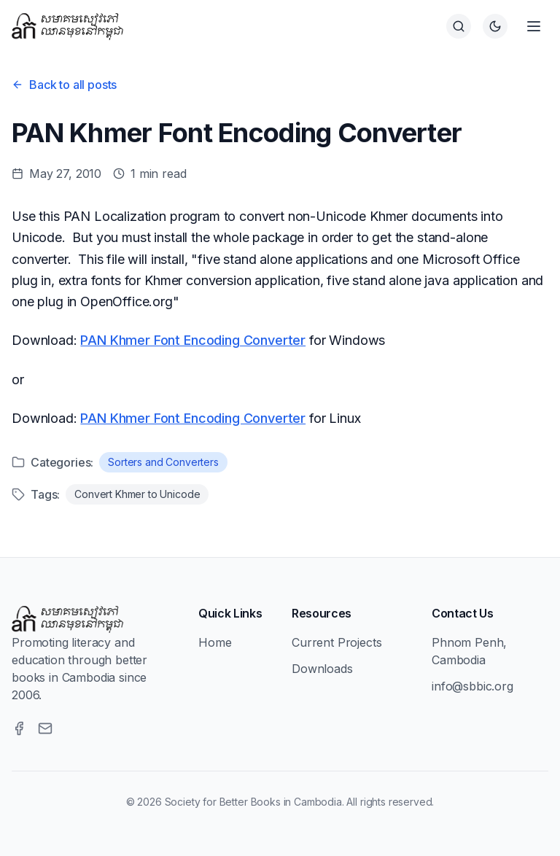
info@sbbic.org (472, 686)
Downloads (322, 668)
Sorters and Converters (163, 462)
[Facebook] (19, 728)
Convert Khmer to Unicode (137, 494)
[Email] (45, 728)
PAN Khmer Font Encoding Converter (193, 340)
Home (214, 642)
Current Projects (336, 642)
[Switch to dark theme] (495, 26)
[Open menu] (533, 26)
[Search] (458, 26)
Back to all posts (64, 84)
